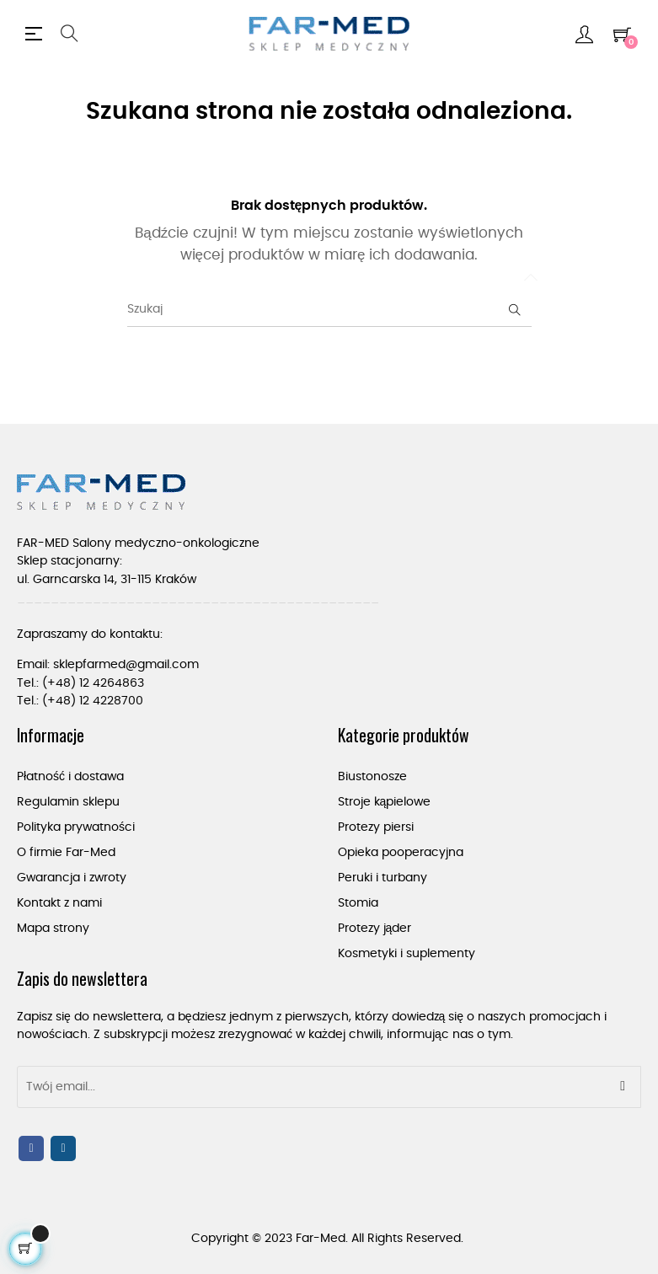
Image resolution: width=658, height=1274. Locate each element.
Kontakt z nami (59, 903)
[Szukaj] (329, 310)
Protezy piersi (376, 827)
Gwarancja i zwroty (71, 878)
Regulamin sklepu (68, 802)
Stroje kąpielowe (384, 802)
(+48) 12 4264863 (93, 683)
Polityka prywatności (76, 827)
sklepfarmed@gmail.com (126, 665)
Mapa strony (53, 928)
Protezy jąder (375, 928)
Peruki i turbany (382, 878)
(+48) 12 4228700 (92, 701)
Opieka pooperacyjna (400, 853)
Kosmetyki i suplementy (406, 954)
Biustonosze (372, 777)
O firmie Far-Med (66, 853)
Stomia (358, 903)
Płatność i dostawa (70, 777)
